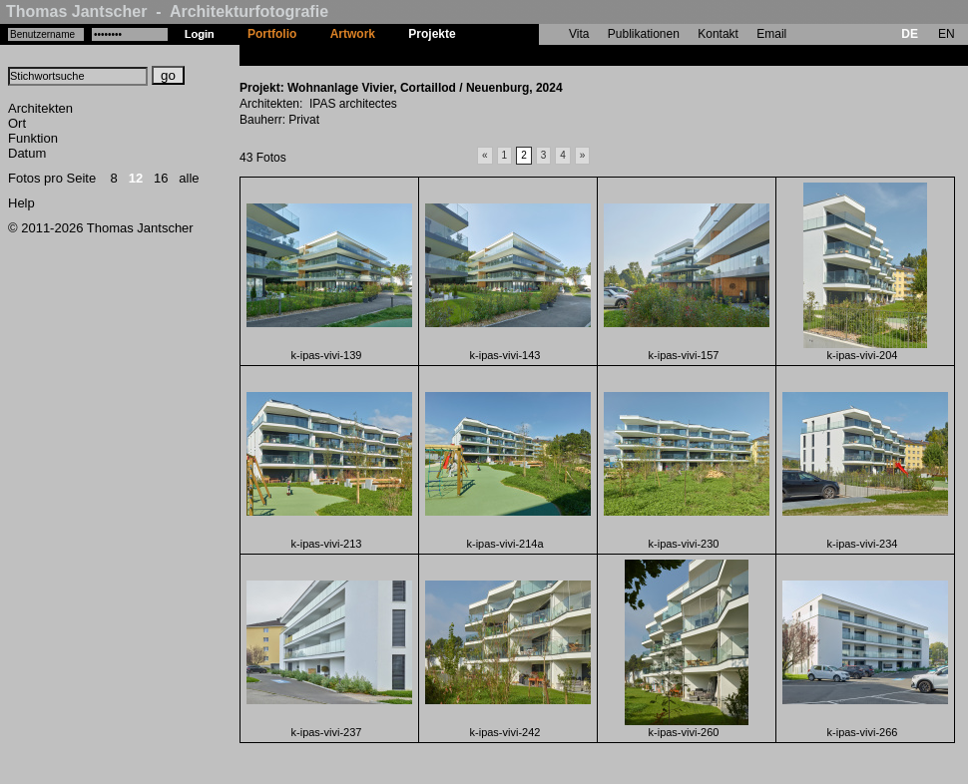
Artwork (352, 34)
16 (161, 178)
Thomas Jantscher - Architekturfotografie (167, 11)
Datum (27, 153)
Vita (579, 34)
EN (946, 34)
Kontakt (718, 34)
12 (136, 178)
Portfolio (271, 34)
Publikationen (644, 34)
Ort (17, 123)
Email (771, 34)
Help (21, 203)
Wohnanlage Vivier (525, 55)
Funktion (33, 138)
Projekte (431, 34)
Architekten (40, 108)
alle (189, 178)
